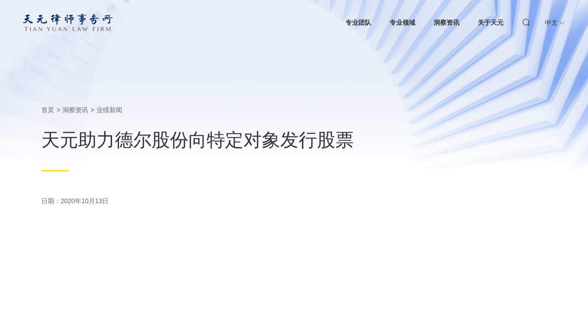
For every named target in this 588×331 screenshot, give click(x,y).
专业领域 (402, 22)
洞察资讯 (446, 22)
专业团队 (358, 22)
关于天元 (490, 22)
